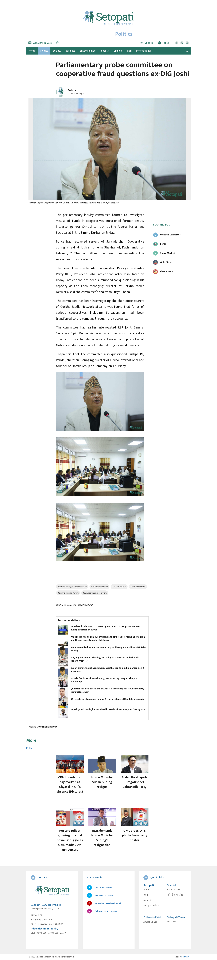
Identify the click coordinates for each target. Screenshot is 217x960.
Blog (129, 51)
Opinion (117, 51)
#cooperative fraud (99, 586)
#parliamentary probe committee (72, 586)
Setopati (73, 90)
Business (70, 51)
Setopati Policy (151, 906)
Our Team (172, 922)
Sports (105, 51)
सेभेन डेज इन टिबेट (175, 895)
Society (57, 51)
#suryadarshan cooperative (95, 593)
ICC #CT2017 (173, 890)
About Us (147, 900)
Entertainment (88, 51)
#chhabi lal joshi (119, 586)
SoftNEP (185, 957)
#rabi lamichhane (137, 586)
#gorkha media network (68, 593)
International (143, 51)
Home (146, 890)
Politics (44, 51)
